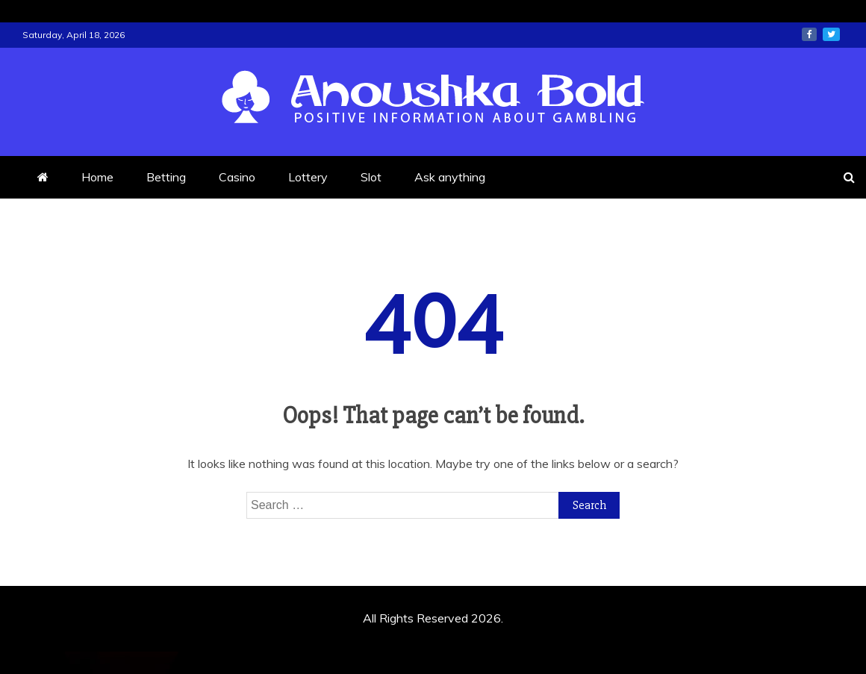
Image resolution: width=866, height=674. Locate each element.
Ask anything (449, 176)
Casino (237, 176)
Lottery (308, 176)
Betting (166, 176)
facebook (809, 34)
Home (97, 176)
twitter (831, 34)
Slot (371, 176)
